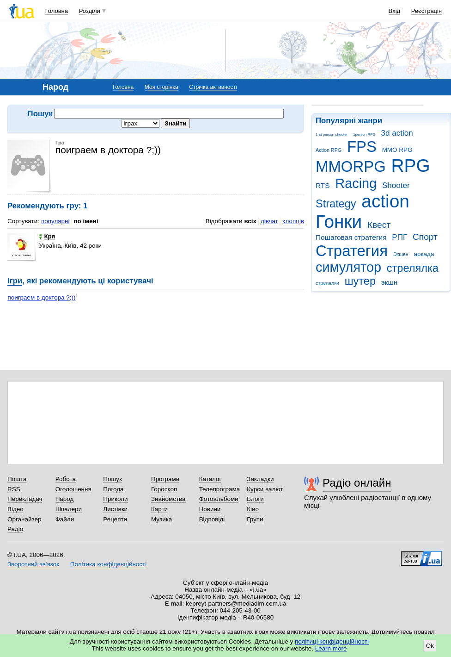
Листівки (115, 509)
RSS (13, 489)
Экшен (400, 254)
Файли (64, 519)
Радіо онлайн (357, 482)
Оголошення (73, 489)
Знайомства (168, 498)
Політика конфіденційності (108, 564)
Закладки (260, 479)
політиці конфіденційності (332, 641)
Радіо (15, 529)
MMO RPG (397, 149)
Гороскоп (164, 489)
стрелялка (413, 268)
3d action (397, 133)
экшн (389, 282)
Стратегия (352, 250)
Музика (161, 519)
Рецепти (115, 519)
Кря (47, 236)
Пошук (112, 479)
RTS (323, 185)
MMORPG (351, 166)
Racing (356, 183)
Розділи (89, 10)
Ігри (14, 280)
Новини (210, 509)
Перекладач (24, 498)
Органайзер (24, 519)
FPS (362, 146)
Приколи (115, 498)
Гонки (339, 222)
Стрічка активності (213, 87)
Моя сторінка (161, 87)
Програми (165, 479)
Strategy (336, 204)
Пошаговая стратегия (351, 237)
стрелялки (327, 283)
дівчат (269, 221)
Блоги (255, 498)
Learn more (331, 648)
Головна (56, 10)
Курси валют (265, 489)
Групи (255, 519)
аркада (424, 253)
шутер (360, 281)
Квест (378, 225)
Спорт (425, 237)
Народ (64, 498)
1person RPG (364, 134)
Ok (430, 645)
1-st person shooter (331, 134)
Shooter (396, 185)
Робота (65, 479)
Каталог (210, 479)
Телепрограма (219, 489)
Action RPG (328, 150)
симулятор (348, 267)
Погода (113, 489)
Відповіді (212, 519)
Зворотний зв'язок (33, 564)
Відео (15, 509)
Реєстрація (426, 10)
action (385, 201)
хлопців (293, 221)
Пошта (16, 479)
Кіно (253, 509)
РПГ (399, 237)
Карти (159, 509)
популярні (55, 221)
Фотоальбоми (218, 498)
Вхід (395, 10)
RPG (410, 165)
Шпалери (68, 509)
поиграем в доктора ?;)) (41, 297)
